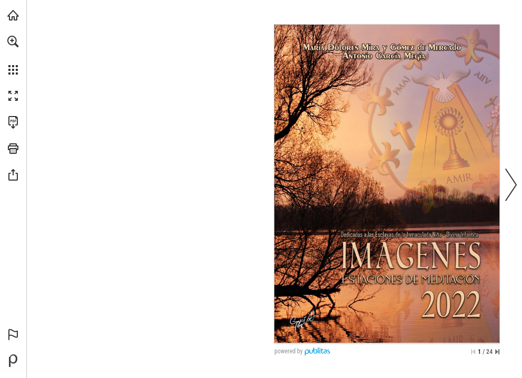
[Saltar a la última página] (497, 351)
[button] (13, 41)
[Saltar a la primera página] (473, 351)
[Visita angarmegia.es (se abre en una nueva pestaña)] (13, 15)
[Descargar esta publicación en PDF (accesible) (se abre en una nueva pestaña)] (13, 122)
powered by (288, 351)
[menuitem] (13, 55)
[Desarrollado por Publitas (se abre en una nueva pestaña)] (13, 361)
